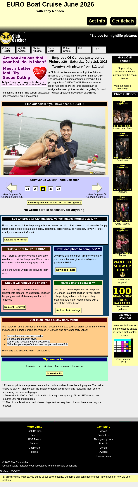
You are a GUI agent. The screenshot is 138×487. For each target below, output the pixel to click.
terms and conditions (65, 465)
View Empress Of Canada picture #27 (97, 190)
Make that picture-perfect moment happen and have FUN (38, 344)
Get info (97, 21)
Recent (122, 242)
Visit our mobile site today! (122, 87)
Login (96, 48)
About (103, 431)
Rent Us (103, 443)
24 (27, 188)
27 (51, 188)
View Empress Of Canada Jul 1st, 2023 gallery (54, 202)
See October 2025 (123, 351)
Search (34, 435)
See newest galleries (122, 298)
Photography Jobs (103, 439)
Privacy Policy (103, 456)
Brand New (122, 147)
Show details (54, 373)
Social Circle (51, 49)
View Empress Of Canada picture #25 (12, 190)
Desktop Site (22, 33)
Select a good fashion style (21, 339)
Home (34, 452)
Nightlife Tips (34, 431)
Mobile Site (34, 447)
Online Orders (67, 49)
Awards (103, 452)
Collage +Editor (6, 49)
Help (80, 48)
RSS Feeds (34, 439)
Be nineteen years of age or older (25, 336)
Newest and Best (122, 115)
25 (35, 188)
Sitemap (34, 443)
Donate (103, 447)
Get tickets (123, 21)
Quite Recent (122, 210)
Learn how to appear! (122, 271)
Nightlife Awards (21, 49)
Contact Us (103, 435)
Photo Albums (37, 49)
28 (58, 188)
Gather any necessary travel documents (28, 341)
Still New (122, 178)
